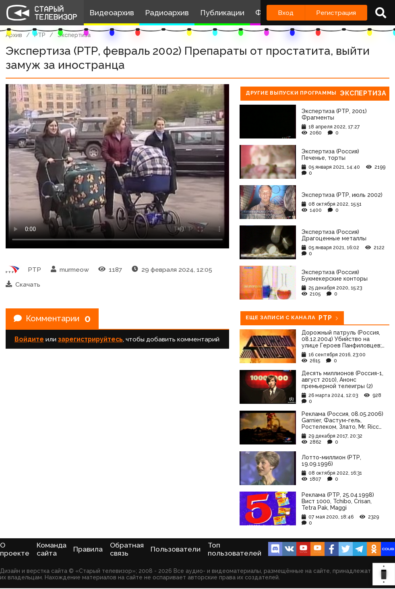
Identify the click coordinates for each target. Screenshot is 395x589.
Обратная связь (127, 549)
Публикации (222, 12)
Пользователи (176, 549)
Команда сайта (51, 549)
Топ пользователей (234, 549)
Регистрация (336, 13)
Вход (286, 13)
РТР (39, 35)
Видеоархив (111, 12)
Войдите (29, 339)
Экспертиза (74, 35)
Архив (14, 35)
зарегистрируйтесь (90, 339)
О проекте (14, 549)
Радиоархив (167, 12)
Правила (88, 549)
